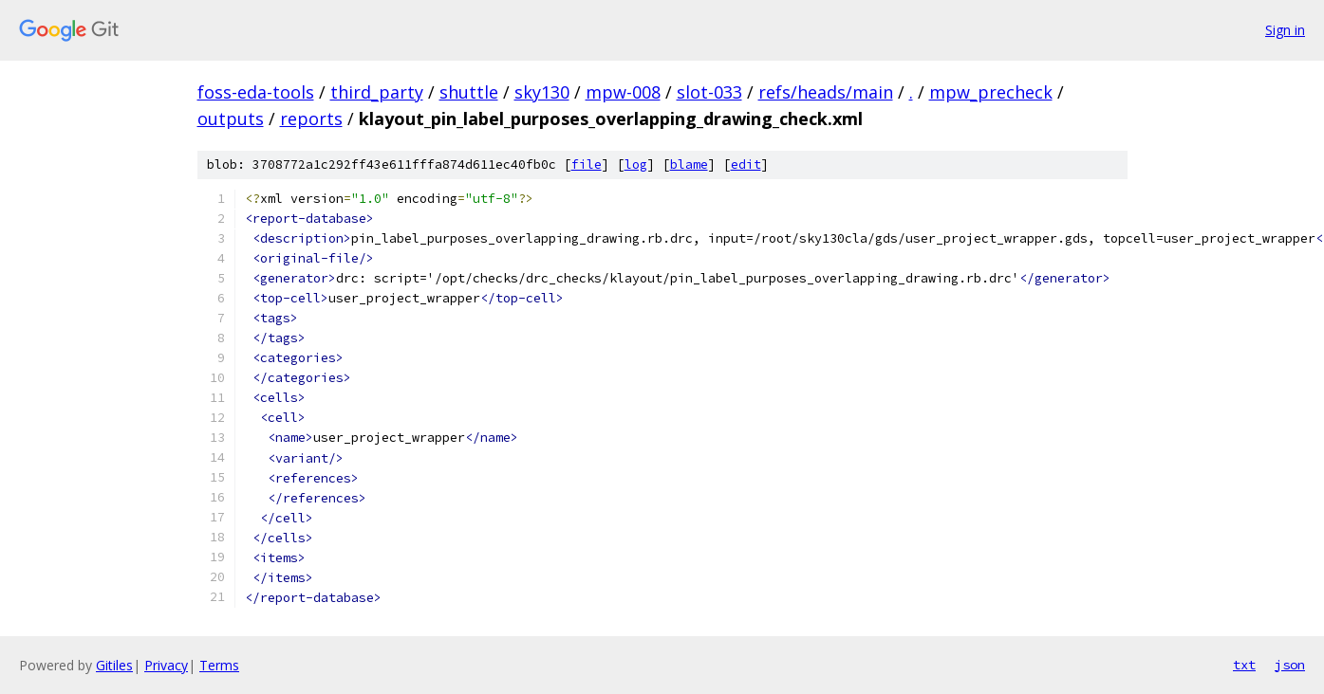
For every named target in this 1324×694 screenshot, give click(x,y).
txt (1244, 664)
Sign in (1285, 30)
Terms (219, 665)
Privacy (166, 665)
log (636, 164)
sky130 (541, 92)
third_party (376, 92)
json (1290, 664)
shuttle (468, 92)
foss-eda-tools (255, 92)
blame (689, 164)
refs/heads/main (825, 92)
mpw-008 (623, 92)
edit (746, 164)
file (586, 164)
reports (311, 118)
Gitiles (114, 665)
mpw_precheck (991, 92)
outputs (230, 118)
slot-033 (709, 92)
